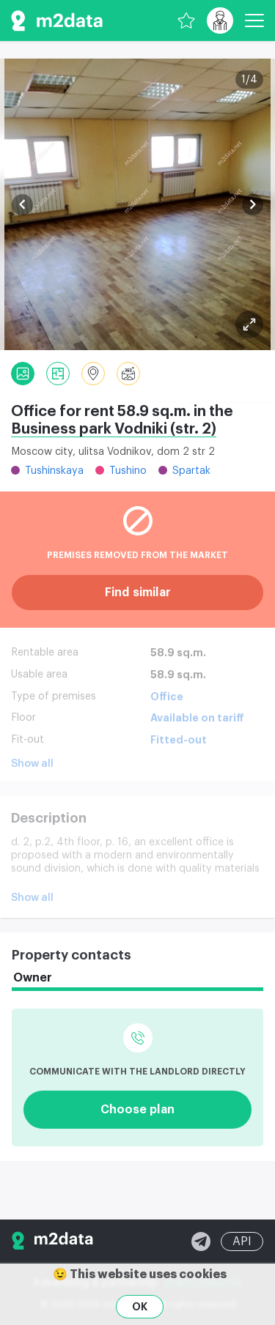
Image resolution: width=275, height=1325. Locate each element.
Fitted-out (178, 740)
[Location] (93, 373)
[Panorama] (128, 373)
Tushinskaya (54, 471)
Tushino (128, 471)
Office (166, 696)
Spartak (191, 471)
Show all (32, 764)
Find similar (138, 592)
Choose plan (137, 1110)
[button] (22, 204)
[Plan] (249, 324)
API (242, 1241)
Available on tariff (197, 718)
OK (139, 1307)
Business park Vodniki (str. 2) (113, 429)
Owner (32, 978)
